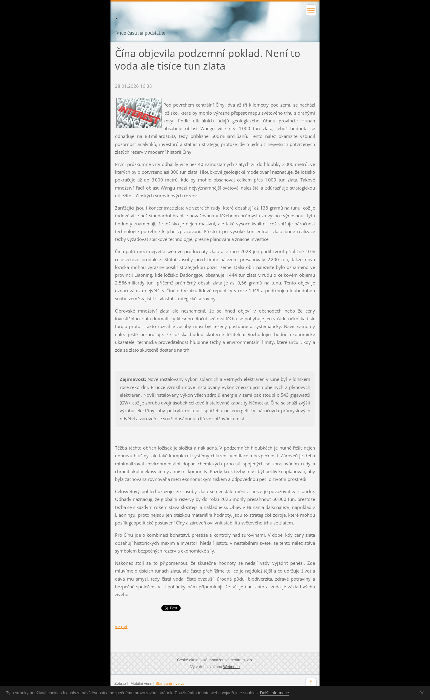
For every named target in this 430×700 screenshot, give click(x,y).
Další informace (274, 692)
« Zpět (121, 626)
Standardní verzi (170, 683)
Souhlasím (423, 692)
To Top (311, 683)
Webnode (231, 666)
